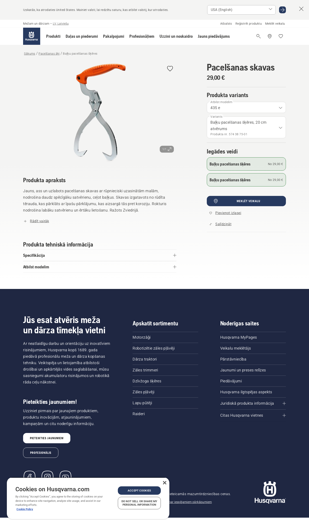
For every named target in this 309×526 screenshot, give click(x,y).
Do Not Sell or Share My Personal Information (139, 503)
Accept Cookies (139, 490)
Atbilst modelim (221, 102)
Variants (216, 116)
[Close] (164, 482)
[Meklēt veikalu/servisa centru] (270, 36)
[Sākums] (31, 36)
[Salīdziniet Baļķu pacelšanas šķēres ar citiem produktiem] (220, 224)
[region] (88, 498)
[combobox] (246, 107)
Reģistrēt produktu (248, 23)
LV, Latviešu (61, 23)
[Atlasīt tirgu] (241, 10)
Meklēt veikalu (275, 23)
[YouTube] (65, 477)
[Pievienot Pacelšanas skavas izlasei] (170, 69)
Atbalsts (226, 23)
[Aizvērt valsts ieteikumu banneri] (301, 8)
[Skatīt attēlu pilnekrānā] (99, 113)
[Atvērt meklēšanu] (258, 36)
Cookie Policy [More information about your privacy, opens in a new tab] (24, 509)
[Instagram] (47, 477)
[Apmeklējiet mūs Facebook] (29, 477)
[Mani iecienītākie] (281, 36)
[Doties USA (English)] (282, 9)
